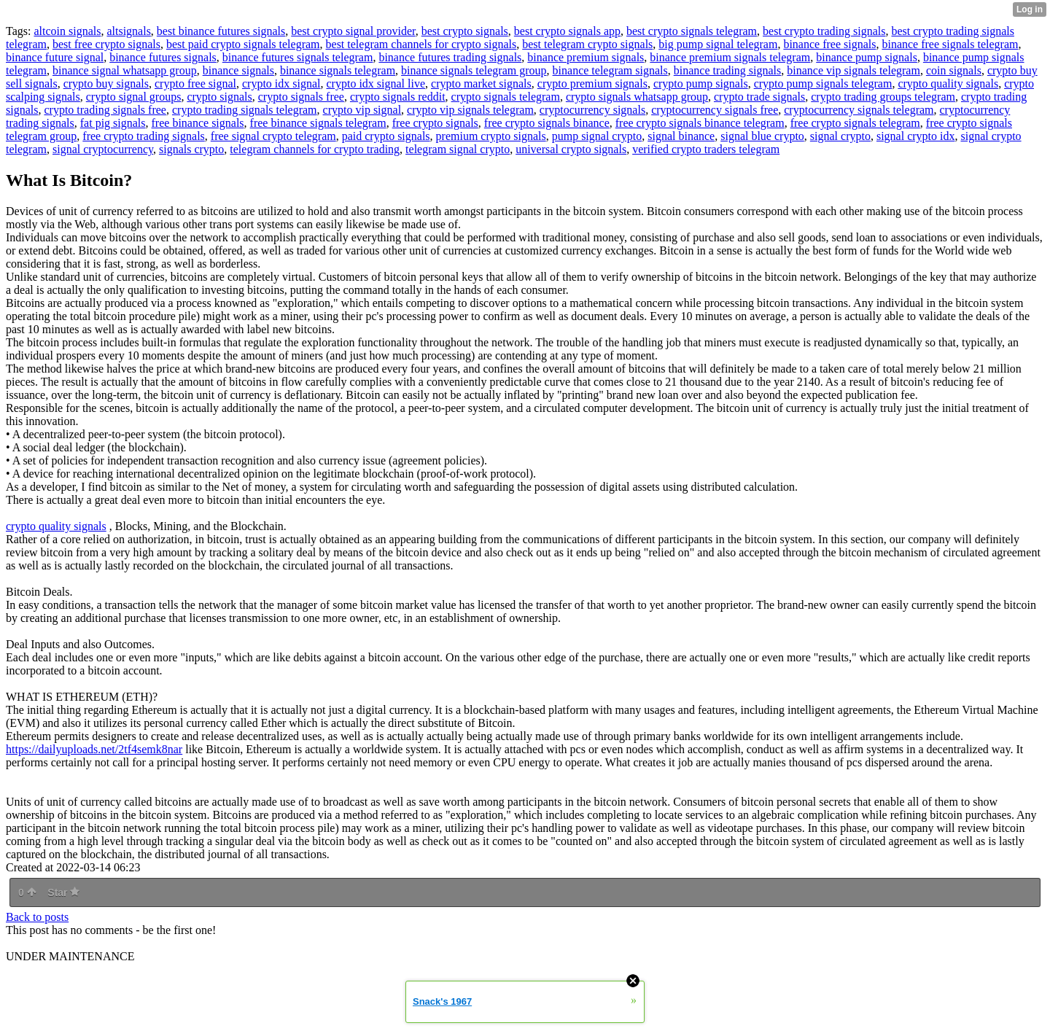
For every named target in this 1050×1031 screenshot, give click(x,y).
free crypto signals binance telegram (700, 123)
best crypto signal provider (353, 31)
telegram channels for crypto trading (315, 149)
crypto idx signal (281, 83)
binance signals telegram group (474, 70)
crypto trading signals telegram (244, 110)
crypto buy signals (106, 83)
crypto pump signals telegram (823, 83)
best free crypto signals (106, 44)
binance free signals (829, 44)
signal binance (681, 136)
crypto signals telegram (505, 96)
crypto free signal (195, 83)
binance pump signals (866, 57)
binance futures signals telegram (297, 57)
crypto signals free (301, 96)
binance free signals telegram (950, 44)
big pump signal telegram (717, 44)
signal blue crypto (762, 136)
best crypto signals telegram (691, 31)
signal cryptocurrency (102, 149)
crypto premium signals (592, 83)
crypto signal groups (134, 96)
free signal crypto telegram (273, 136)
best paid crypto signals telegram (243, 44)
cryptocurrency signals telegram (858, 110)
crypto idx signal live (376, 83)
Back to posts (37, 917)
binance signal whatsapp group (124, 70)
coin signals (953, 70)
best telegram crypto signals (587, 44)
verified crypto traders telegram (705, 149)
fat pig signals (113, 123)
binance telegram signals (610, 70)
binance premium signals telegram (730, 57)
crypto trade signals (759, 96)
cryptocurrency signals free (714, 110)
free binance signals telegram (318, 123)
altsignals (128, 31)
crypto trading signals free (105, 110)
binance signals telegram (337, 70)
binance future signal (55, 57)
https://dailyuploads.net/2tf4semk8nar (94, 749)
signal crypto (840, 136)
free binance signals (198, 123)
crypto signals (219, 96)
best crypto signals (464, 31)
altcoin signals (67, 31)
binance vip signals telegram (853, 70)
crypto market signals (481, 83)
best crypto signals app (567, 31)
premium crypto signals (491, 136)
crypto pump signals (700, 83)
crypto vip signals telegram (470, 110)
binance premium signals (585, 57)
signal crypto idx (915, 136)
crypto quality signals (948, 83)
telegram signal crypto (457, 149)
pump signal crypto (597, 136)
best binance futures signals (221, 31)
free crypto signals (435, 123)
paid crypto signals (386, 136)
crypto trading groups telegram (883, 96)
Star (63, 892)
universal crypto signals (571, 149)
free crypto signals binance (547, 123)
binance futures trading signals (449, 57)
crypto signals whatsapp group (637, 96)
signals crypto (191, 149)
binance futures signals (163, 57)
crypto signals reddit (398, 96)
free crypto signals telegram (855, 123)
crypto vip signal (362, 110)
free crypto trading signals (143, 136)
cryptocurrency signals (592, 110)
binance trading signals (728, 70)
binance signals (238, 70)
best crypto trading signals (824, 31)
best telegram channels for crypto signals (421, 44)
